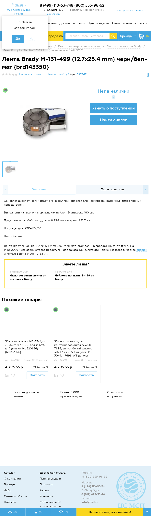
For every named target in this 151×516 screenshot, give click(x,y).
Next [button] (145, 189)
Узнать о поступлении (113, 108)
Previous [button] (5, 189)
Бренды (9, 484)
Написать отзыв (30, 74)
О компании (48, 23)
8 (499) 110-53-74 (55, 5)
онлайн (141, 250)
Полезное (46, 484)
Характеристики (112, 189)
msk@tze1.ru (53, 14)
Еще (141, 23)
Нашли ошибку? (58, 74)
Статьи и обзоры (15, 496)
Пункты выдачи (98, 23)
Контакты (129, 23)
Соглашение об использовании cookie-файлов (50, 506)
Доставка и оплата (72, 23)
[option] (44, 122)
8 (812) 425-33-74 (93, 494)
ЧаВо (7, 490)
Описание (39, 189)
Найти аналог (113, 120)
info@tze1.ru (89, 502)
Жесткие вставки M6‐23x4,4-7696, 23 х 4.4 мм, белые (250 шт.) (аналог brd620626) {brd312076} (25, 347)
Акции (116, 23)
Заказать (37, 375)
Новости (10, 502)
